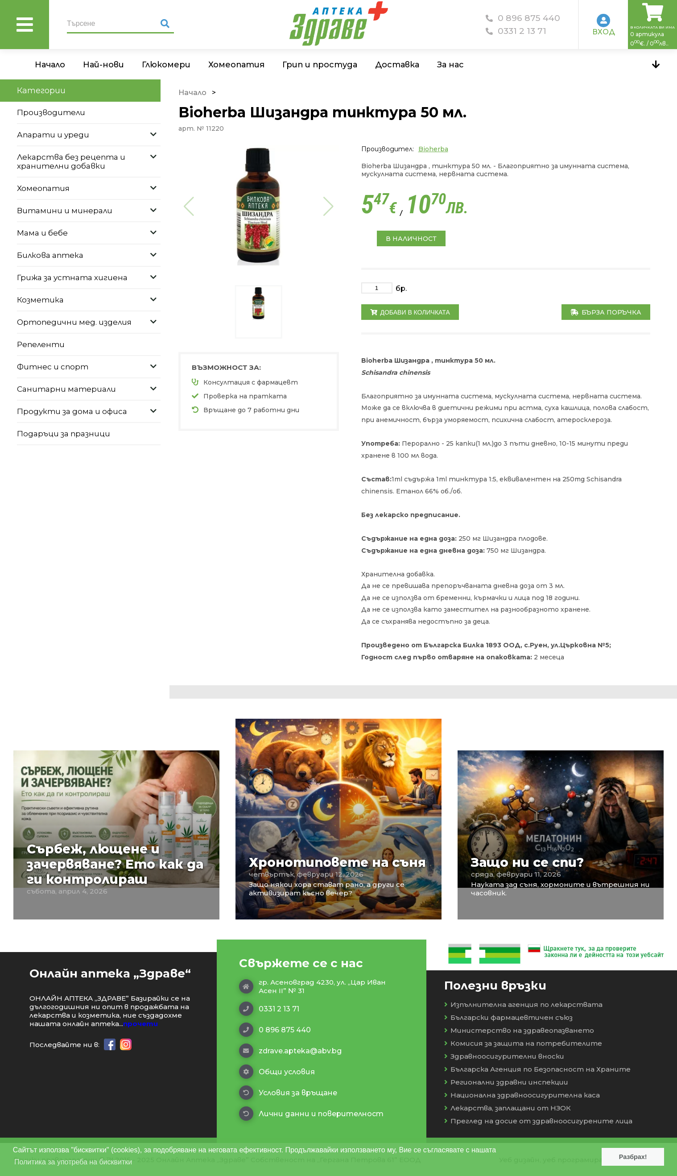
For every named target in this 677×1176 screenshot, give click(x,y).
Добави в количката (410, 312)
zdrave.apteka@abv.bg (290, 1050)
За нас (450, 65)
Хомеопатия (236, 65)
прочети (140, 1023)
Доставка (397, 65)
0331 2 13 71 (516, 31)
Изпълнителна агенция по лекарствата (523, 1004)
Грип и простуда (319, 65)
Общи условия (277, 1071)
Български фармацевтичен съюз (508, 1017)
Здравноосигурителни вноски (504, 1056)
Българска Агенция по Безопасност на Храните (537, 1069)
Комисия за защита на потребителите (523, 1043)
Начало (50, 65)
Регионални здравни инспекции (506, 1082)
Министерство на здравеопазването (519, 1030)
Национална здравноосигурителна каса (522, 1095)
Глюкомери (166, 65)
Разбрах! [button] (633, 1156)
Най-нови (103, 65)
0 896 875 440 (523, 18)
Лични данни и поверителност (311, 1113)
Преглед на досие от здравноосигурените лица (538, 1121)
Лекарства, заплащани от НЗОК (507, 1108)
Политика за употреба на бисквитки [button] (73, 1162)
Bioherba (433, 149)
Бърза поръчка (605, 312)
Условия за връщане (288, 1092)
